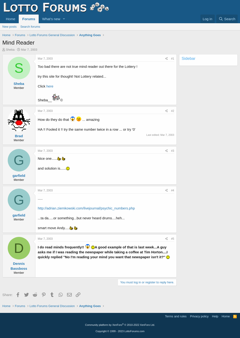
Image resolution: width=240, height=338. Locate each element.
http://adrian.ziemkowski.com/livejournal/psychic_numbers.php (86, 208)
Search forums (30, 26)
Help (215, 316)
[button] (64, 19)
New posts (9, 26)
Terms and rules (176, 316)
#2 (172, 111)
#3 (172, 150)
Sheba (10, 49)
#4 (172, 190)
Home (10, 19)
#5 (172, 238)
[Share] (166, 58)
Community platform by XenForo (120, 324)
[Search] (227, 19)
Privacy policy (199, 316)
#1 (172, 58)
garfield (18, 176)
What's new (51, 19)
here (49, 86)
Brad (19, 136)
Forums (28, 19)
